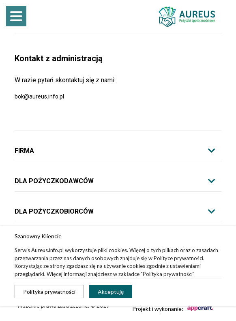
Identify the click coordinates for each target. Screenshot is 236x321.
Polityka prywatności (49, 291)
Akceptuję (111, 291)
